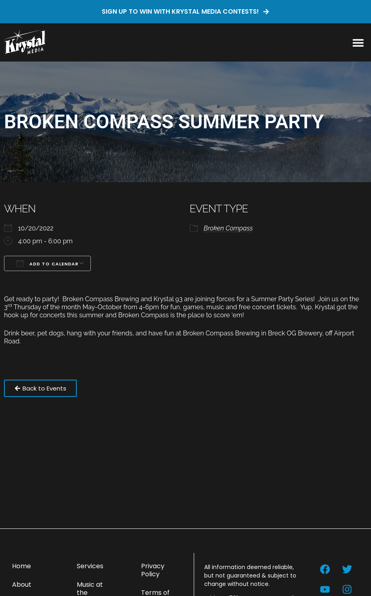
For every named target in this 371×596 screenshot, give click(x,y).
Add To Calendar (47, 263)
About (21, 584)
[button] (358, 42)
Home (21, 566)
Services (90, 566)
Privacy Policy (152, 570)
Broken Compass (228, 228)
